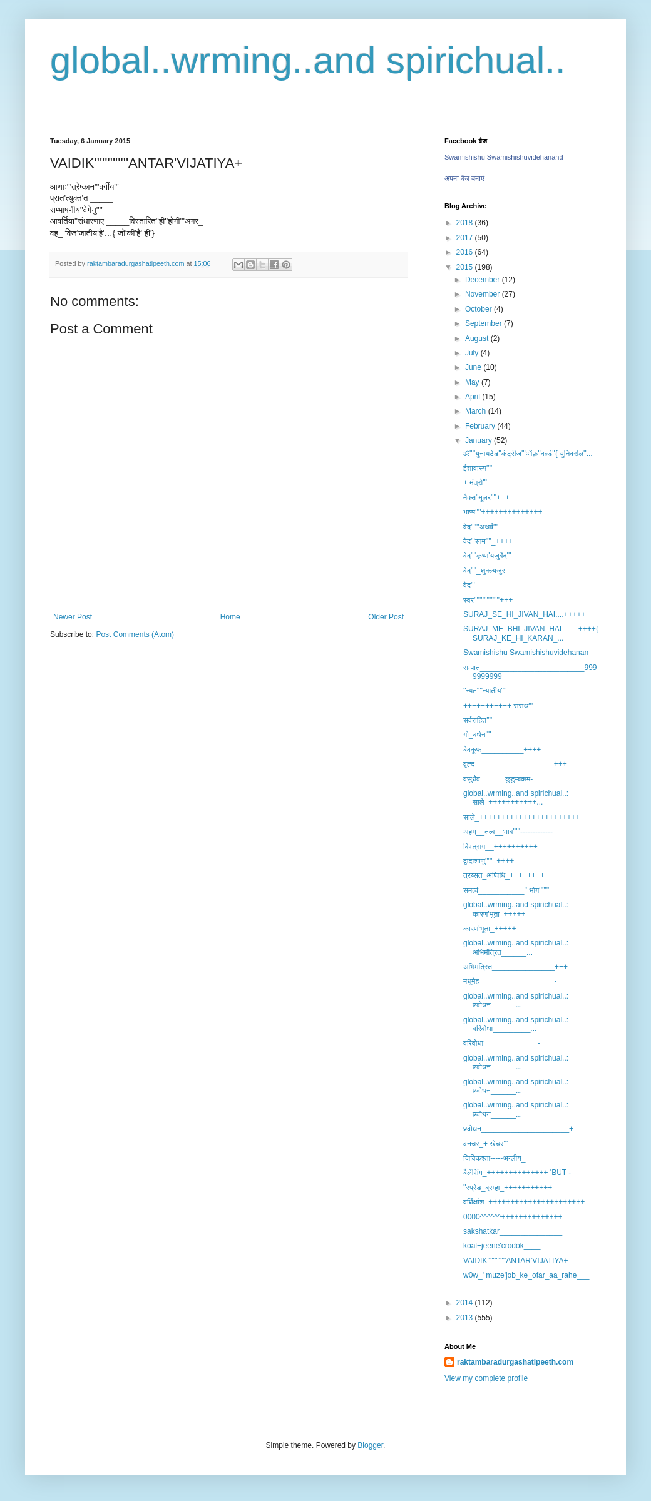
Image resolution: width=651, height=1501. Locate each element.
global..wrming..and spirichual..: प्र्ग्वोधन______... (515, 1000)
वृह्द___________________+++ (515, 764)
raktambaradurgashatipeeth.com (515, 1362)
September (484, 323)
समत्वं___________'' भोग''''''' (506, 890)
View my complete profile (486, 1378)
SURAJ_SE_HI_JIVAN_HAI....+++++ (524, 614)
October (479, 309)
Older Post (386, 617)
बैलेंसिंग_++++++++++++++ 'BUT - (517, 1172)
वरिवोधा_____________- (501, 1043)
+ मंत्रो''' (475, 482)
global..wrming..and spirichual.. (308, 60)
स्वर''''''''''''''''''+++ (488, 600)
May (473, 382)
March (476, 411)
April (473, 396)
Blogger (370, 1445)
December (483, 279)
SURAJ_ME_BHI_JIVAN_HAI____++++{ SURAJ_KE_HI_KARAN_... (530, 633)
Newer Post (72, 617)
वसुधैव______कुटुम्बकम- (498, 779)
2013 (465, 1317)
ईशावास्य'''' (477, 468)
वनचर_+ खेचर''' (485, 1143)
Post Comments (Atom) (135, 634)
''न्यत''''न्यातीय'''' (485, 690)
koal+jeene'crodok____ (501, 1245)
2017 (465, 237)
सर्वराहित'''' (477, 720)
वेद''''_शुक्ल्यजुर (484, 570)
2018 (465, 222)
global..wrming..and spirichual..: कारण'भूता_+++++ (515, 909)
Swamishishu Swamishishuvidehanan (525, 652)
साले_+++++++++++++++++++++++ (521, 817)
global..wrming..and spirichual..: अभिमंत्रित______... (515, 947)
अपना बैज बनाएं (464, 178)
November (483, 294)
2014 (465, 1302)
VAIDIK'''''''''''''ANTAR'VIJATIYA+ (515, 1260)
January (479, 440)
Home (230, 617)
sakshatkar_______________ (512, 1231)
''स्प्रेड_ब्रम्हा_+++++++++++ (507, 1187)
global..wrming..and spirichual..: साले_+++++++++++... (515, 797)
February (481, 426)
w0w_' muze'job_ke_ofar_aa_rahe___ (526, 1275)
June (474, 367)
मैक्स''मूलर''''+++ (486, 497)
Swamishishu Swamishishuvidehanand (503, 157)
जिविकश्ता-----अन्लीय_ (494, 1158)
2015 (465, 267)
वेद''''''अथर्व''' (480, 526)
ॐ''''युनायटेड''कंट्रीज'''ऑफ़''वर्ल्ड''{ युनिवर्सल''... (528, 453)
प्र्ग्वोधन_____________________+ (518, 1128)
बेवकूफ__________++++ (502, 749)
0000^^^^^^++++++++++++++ (513, 1217)
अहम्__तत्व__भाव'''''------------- (508, 831)
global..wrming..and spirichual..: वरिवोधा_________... (515, 1024)
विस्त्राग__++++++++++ (500, 846)
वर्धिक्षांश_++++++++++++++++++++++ (524, 1202)
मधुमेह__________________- (510, 981)
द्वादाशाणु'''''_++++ (488, 861)
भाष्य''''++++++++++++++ (503, 511)
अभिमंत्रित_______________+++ (515, 966)
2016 (465, 252)
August (478, 338)
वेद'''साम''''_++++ (488, 541)
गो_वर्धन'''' (477, 734)
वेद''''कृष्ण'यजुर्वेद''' (487, 555)
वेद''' (469, 585)
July (473, 353)
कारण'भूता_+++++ (489, 928)
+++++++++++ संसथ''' (498, 705)
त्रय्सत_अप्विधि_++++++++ (504, 875)
